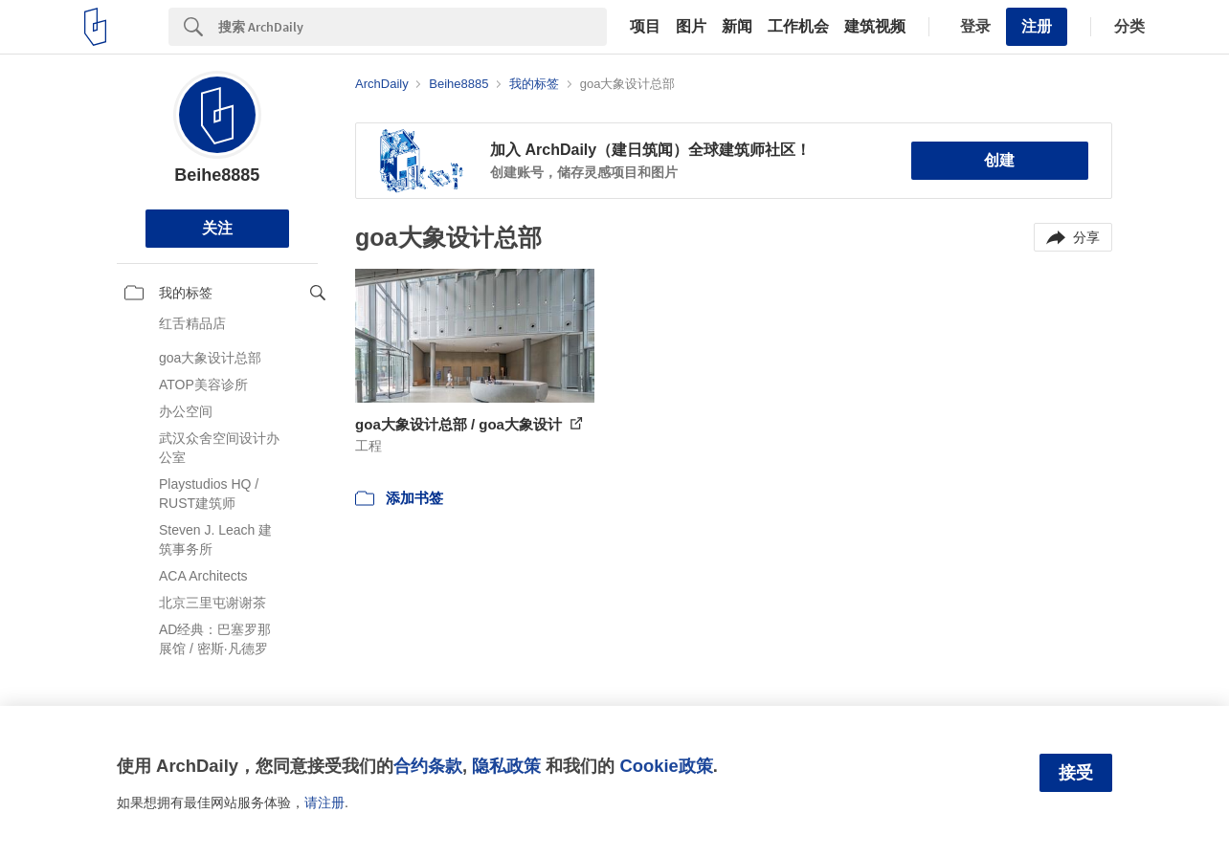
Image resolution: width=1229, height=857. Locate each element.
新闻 (737, 26)
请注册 (324, 802)
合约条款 (427, 766)
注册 (1036, 26)
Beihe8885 (216, 175)
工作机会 (798, 26)
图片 (691, 26)
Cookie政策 (665, 766)
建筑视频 (874, 26)
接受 (1076, 772)
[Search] (412, 27)
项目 (645, 26)
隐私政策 (506, 766)
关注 (217, 228)
